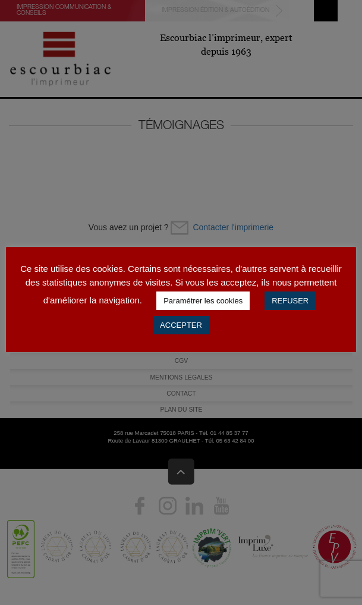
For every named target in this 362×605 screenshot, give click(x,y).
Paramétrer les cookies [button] (203, 300)
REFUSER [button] (290, 300)
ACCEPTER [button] (181, 325)
